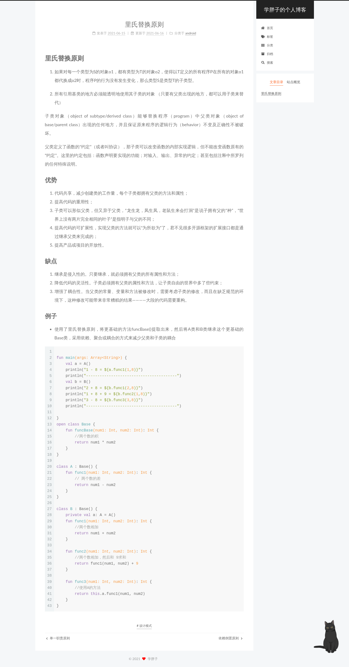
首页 (267, 28)
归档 (267, 54)
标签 (267, 36)
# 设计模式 (144, 626)
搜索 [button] (267, 62)
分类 (267, 45)
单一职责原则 (58, 638)
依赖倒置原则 (231, 638)
